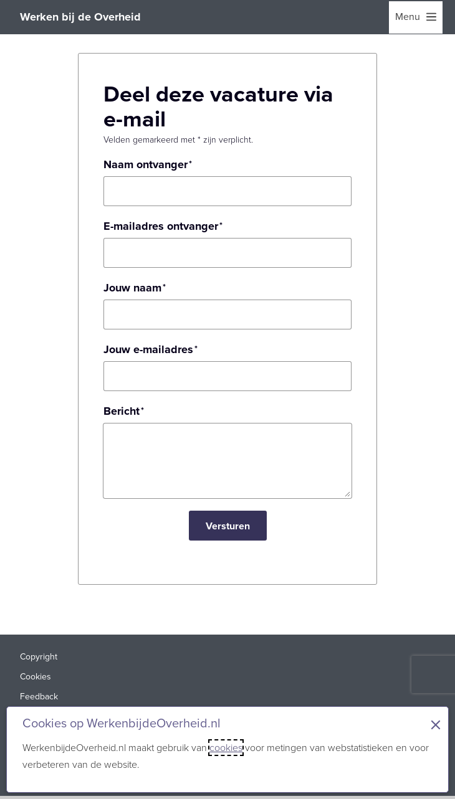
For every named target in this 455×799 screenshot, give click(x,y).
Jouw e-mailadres (148, 349)
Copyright (38, 656)
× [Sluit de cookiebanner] (435, 725)
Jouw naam (132, 288)
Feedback (39, 696)
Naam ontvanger (145, 164)
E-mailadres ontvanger (160, 226)
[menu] (416, 17)
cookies (225, 747)
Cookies (35, 676)
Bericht (121, 411)
